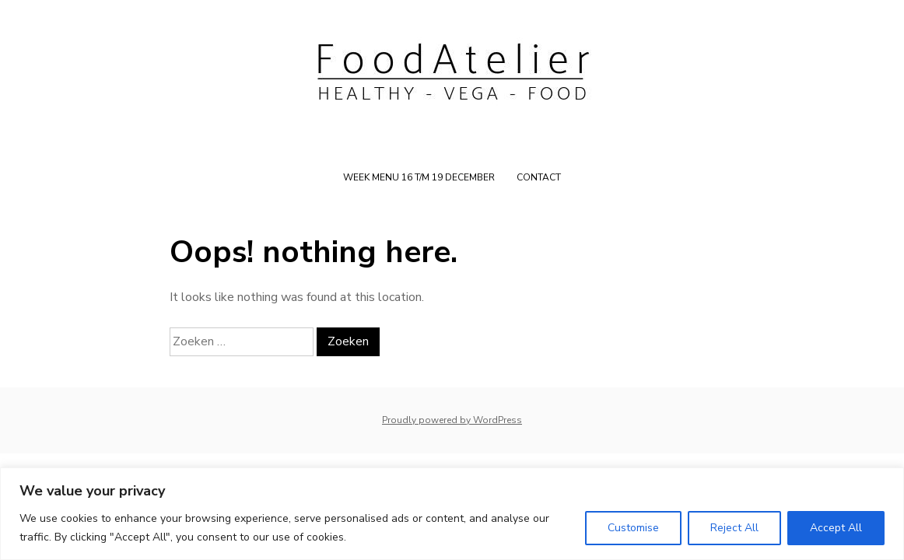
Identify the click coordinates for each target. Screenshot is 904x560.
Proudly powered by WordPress (452, 420)
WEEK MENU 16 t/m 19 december (419, 177)
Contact (539, 177)
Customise (633, 527)
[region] (452, 513)
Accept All (836, 527)
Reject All (734, 527)
